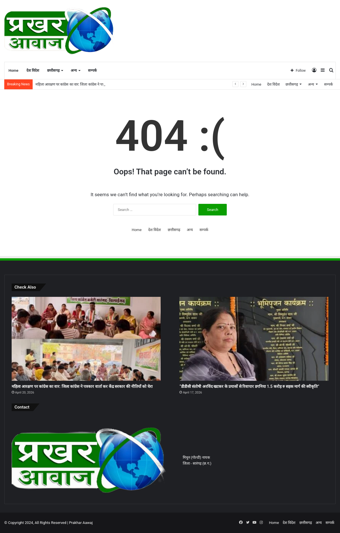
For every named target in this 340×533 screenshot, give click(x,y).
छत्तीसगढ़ (53, 70)
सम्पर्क (92, 70)
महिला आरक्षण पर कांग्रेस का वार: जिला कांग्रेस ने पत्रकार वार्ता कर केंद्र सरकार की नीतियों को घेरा (82, 386)
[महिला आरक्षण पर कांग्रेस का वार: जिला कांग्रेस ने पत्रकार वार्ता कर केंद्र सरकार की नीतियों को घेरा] (86, 339)
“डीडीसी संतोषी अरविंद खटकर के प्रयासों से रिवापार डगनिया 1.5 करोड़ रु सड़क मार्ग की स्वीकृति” (249, 386)
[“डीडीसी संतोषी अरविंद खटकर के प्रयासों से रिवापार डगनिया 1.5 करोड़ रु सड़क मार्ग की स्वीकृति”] (253, 339)
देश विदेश (32, 70)
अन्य (74, 70)
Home (13, 70)
